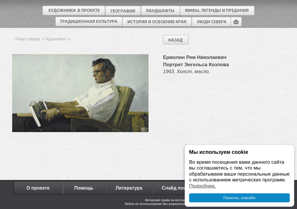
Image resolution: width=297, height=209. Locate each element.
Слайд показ (176, 187)
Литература (128, 187)
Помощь (83, 187)
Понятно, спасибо (239, 198)
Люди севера (27, 39)
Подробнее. (202, 186)
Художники (55, 39)
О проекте (38, 187)
